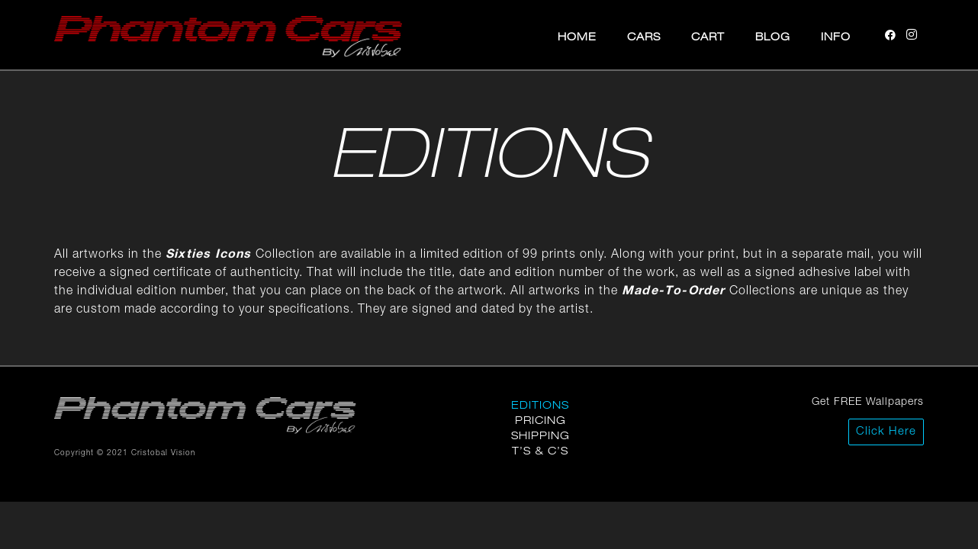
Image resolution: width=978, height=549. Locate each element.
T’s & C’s (540, 450)
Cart (708, 36)
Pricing (540, 419)
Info (836, 36)
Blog (772, 36)
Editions (540, 404)
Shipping (540, 435)
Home (577, 36)
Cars (644, 36)
